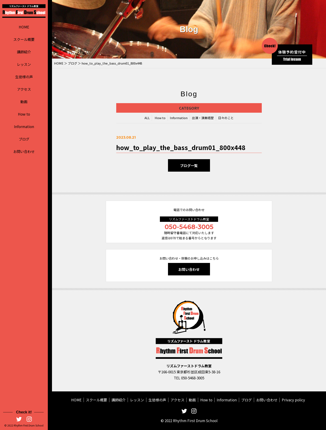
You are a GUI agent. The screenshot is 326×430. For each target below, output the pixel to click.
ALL (147, 118)
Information (24, 126)
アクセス (24, 89)
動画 (23, 101)
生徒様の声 (24, 76)
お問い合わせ (24, 151)
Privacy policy (293, 399)
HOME (24, 26)
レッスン (24, 64)
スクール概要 (24, 39)
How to (24, 114)
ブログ (24, 139)
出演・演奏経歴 (203, 118)
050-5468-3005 (189, 227)
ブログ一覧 (189, 166)
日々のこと (226, 118)
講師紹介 (24, 51)
